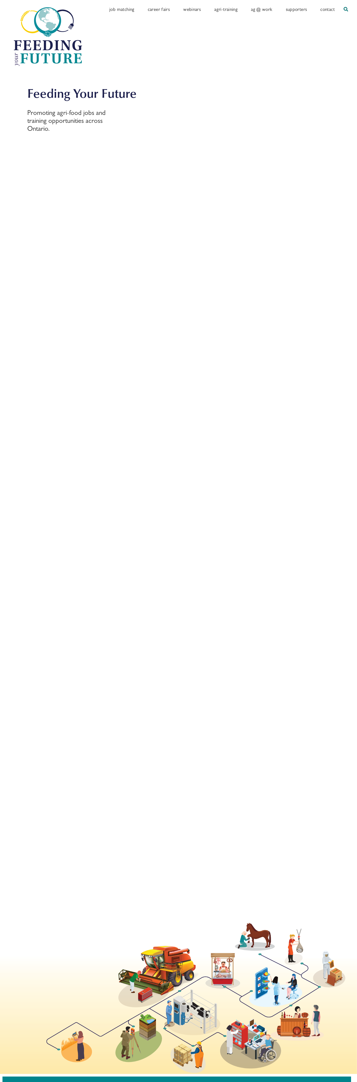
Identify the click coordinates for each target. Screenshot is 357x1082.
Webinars (192, 9)
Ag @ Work (261, 9)
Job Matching (121, 9)
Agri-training (226, 9)
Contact (327, 9)
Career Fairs (159, 9)
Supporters (296, 9)
